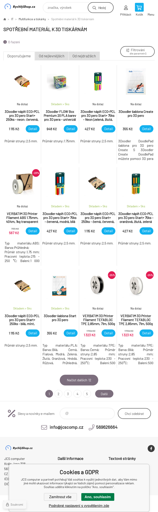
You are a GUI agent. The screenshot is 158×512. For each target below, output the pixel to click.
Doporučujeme (19, 56)
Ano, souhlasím (98, 497)
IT (12, 19)
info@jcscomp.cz (66, 427)
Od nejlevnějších (51, 56)
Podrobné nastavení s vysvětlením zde (79, 506)
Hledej (102, 7)
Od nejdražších (84, 56)
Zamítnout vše (60, 497)
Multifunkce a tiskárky (32, 19)
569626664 (106, 427)
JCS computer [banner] (22, 6)
